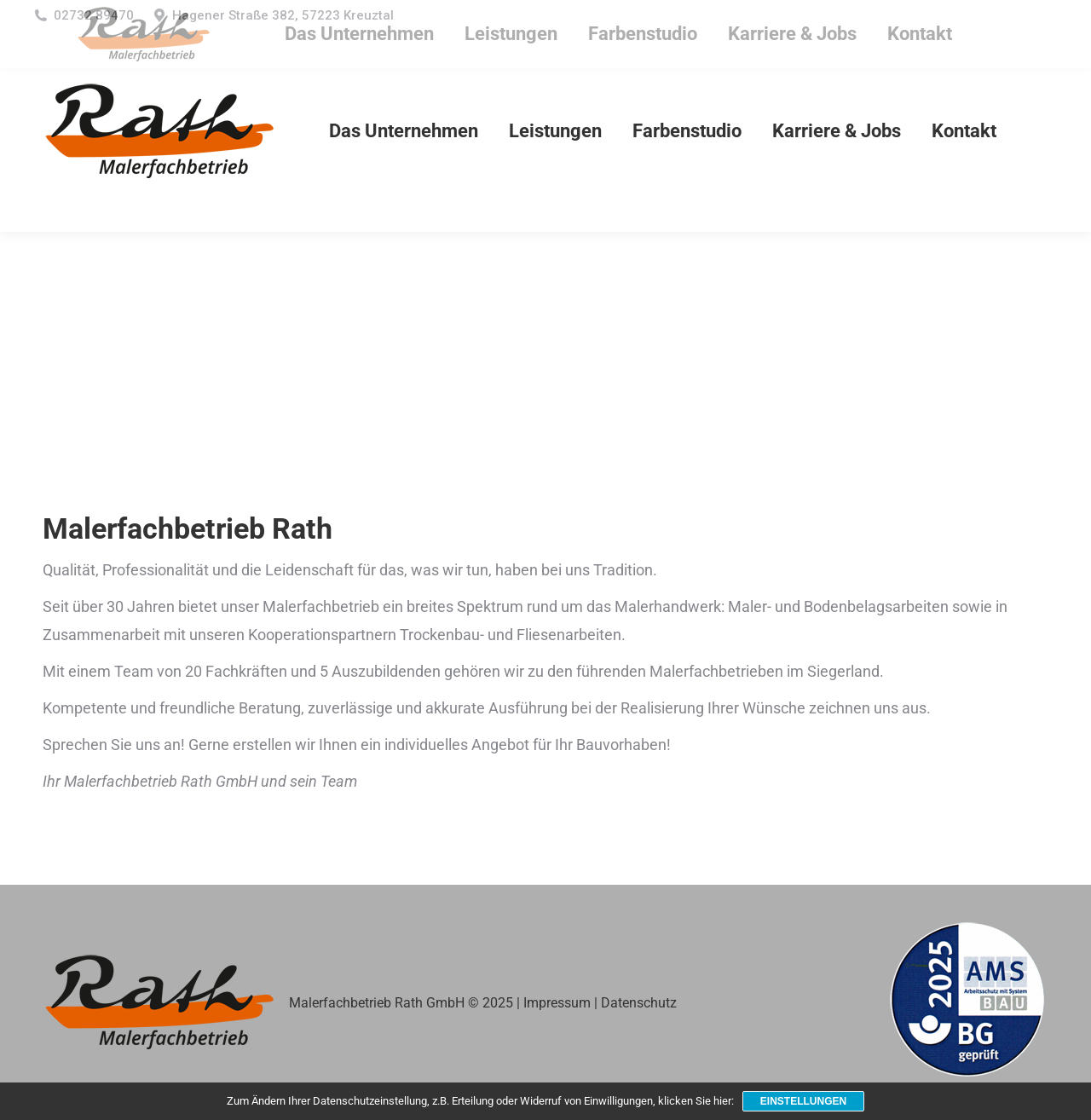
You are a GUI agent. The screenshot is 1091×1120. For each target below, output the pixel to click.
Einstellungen (803, 1101)
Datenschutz (639, 1003)
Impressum (557, 1003)
